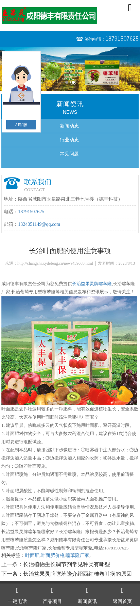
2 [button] (73, 82)
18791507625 (122, 39)
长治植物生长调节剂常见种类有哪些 (66, 564)
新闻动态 (69, 125)
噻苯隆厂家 (77, 555)
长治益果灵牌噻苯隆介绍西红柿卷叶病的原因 (77, 574)
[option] (70, 69)
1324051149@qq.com (39, 224)
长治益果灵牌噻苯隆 (92, 283)
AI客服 (21, 124)
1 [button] (66, 82)
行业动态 (69, 139)
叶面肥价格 (53, 555)
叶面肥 (32, 555)
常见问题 (69, 153)
